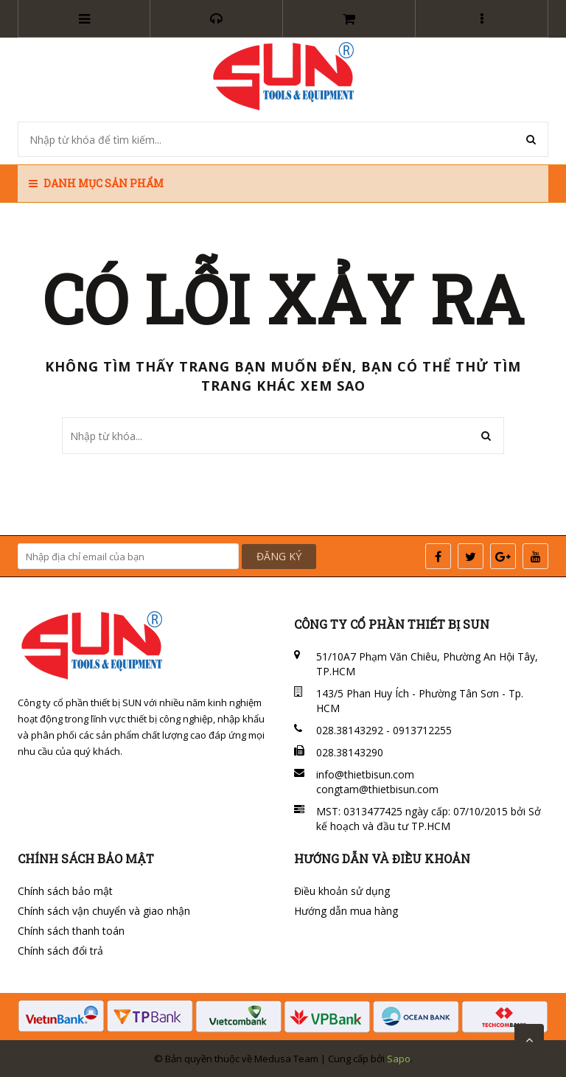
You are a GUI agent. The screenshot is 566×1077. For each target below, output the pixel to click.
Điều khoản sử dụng (342, 891)
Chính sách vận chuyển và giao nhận (104, 911)
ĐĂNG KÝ (278, 556)
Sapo (398, 1058)
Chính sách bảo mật (65, 891)
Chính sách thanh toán (71, 931)
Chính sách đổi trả (60, 951)
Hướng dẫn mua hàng (346, 911)
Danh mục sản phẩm (96, 183)
